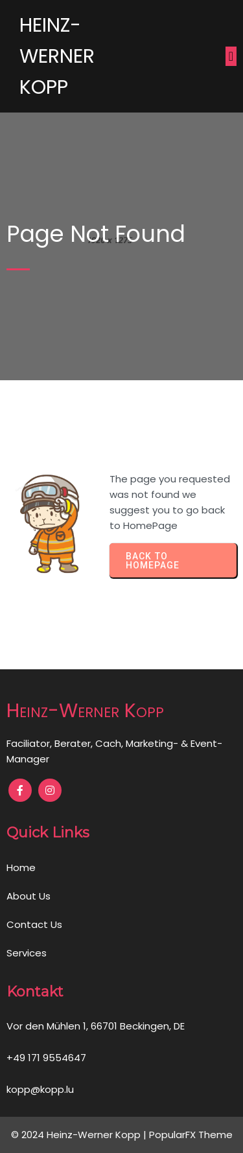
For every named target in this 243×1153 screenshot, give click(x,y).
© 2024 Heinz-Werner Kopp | (80, 1134)
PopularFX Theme (191, 1134)
